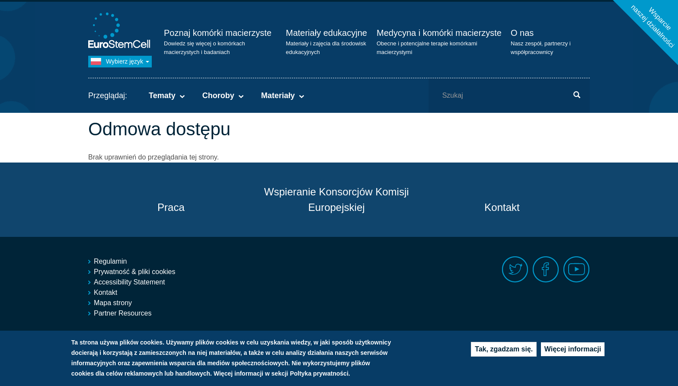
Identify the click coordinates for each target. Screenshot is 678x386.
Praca (171, 207)
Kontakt (501, 207)
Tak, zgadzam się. (504, 349)
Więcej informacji (572, 349)
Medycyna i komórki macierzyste (439, 33)
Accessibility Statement (129, 282)
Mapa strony (113, 302)
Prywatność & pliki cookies (135, 271)
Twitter (515, 269)
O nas (522, 33)
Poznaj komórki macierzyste (218, 33)
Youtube (576, 269)
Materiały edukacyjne (326, 33)
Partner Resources (122, 313)
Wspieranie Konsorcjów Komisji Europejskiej (336, 199)
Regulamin (110, 261)
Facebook (546, 269)
